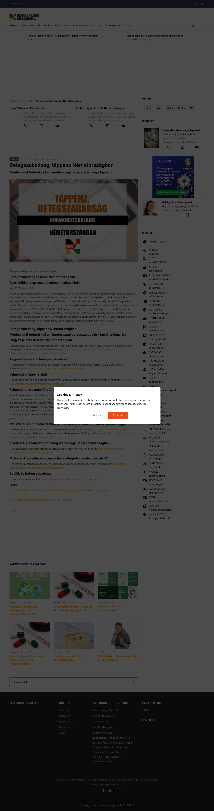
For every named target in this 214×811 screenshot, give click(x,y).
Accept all (118, 415)
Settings (97, 415)
